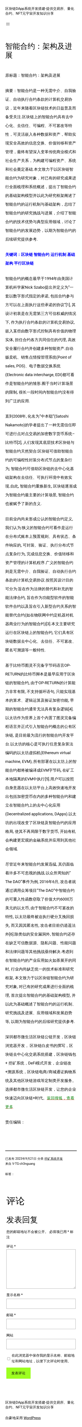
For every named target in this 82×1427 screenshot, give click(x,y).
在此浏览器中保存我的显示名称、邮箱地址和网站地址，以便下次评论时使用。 (43, 1358)
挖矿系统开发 (53, 1158)
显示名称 (14, 1295)
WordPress (32, 1418)
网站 (9, 1335)
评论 (11, 1246)
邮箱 (11, 1315)
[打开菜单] (7, 24)
